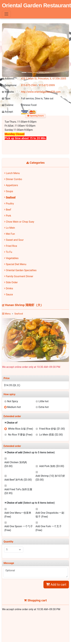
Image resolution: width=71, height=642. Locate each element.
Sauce (9, 294)
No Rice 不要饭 (20, 434)
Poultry (10, 203)
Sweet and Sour (15, 239)
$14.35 (12, 385)
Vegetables (12, 258)
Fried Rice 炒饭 (52, 428)
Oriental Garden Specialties (21, 270)
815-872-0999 (47, 85)
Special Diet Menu (16, 264)
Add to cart (56, 584)
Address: (8, 78)
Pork (8, 215)
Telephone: (9, 85)
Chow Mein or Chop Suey (20, 221)
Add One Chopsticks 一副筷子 (50, 514)
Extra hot (44, 407)
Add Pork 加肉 (51, 466)
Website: (8, 91)
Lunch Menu (13, 173)
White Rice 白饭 (20, 428)
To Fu (9, 251)
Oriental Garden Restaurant (36, 5)
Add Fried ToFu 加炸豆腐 (18, 491)
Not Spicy (12, 401)
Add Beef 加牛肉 (18, 479)
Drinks (9, 288)
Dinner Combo (14, 179)
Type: (6, 98)
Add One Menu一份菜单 (17, 514)
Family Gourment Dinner (19, 276)
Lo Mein (10, 227)
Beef (8, 209)
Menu (6, 313)
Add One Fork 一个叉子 (49, 528)
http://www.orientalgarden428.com (41, 91)
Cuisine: (8, 105)
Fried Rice (11, 245)
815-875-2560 (29, 85)
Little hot (44, 401)
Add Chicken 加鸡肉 (15, 464)
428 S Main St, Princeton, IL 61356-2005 (43, 78)
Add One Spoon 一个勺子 (18, 528)
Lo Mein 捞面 (51, 434)
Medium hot (14, 407)
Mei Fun (10, 233)
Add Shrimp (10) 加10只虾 (50, 477)
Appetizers (12, 185)
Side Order (12, 282)
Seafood (10, 197)
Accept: (7, 111)
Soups (9, 191)
